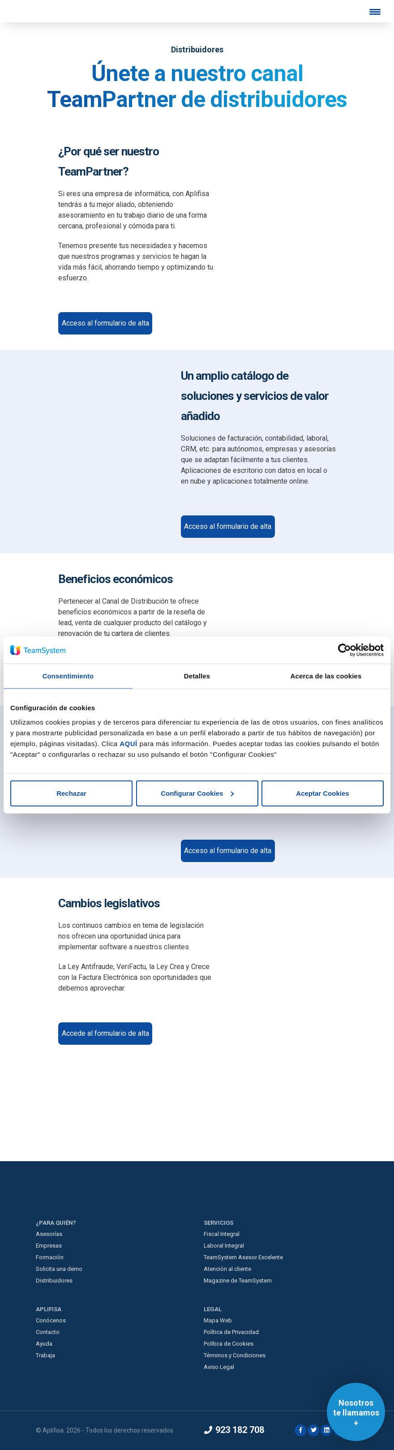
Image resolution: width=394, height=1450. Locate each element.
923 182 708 (234, 1429)
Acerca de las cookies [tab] (326, 676)
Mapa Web (218, 1320)
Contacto (48, 1332)
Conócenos (51, 1320)
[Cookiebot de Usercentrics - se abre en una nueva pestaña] (344, 650)
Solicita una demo (59, 1269)
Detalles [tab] (197, 676)
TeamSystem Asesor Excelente (243, 1257)
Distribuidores (54, 1280)
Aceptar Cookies (322, 793)
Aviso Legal (219, 1367)
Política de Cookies (228, 1343)
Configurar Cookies (197, 793)
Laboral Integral (224, 1245)
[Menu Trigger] (375, 11)
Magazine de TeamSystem (238, 1280)
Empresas (49, 1245)
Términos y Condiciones (235, 1355)
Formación (50, 1257)
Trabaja (45, 1355)
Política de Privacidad (231, 1332)
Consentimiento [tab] (68, 676)
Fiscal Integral (222, 1234)
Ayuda (44, 1343)
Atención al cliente (227, 1269)
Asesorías (49, 1234)
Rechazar (71, 793)
